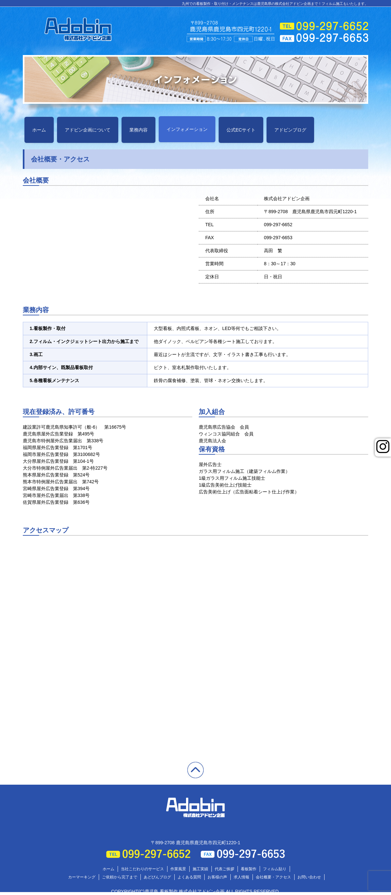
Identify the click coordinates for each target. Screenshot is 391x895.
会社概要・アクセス (273, 877)
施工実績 (200, 869)
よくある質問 (189, 877)
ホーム (39, 129)
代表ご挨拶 (224, 869)
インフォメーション (187, 129)
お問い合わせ (309, 877)
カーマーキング (81, 877)
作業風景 (178, 869)
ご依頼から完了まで (119, 877)
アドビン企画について (87, 129)
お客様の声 (217, 877)
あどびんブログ (157, 877)
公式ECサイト (240, 129)
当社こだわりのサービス (142, 869)
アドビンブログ (290, 129)
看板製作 (248, 869)
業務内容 (138, 129)
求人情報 (241, 877)
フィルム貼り (274, 869)
